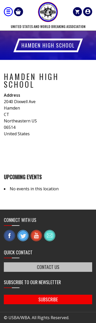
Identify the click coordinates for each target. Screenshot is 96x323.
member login (87, 11)
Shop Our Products (18, 11)
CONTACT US (48, 267)
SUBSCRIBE (48, 299)
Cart (77, 11)
